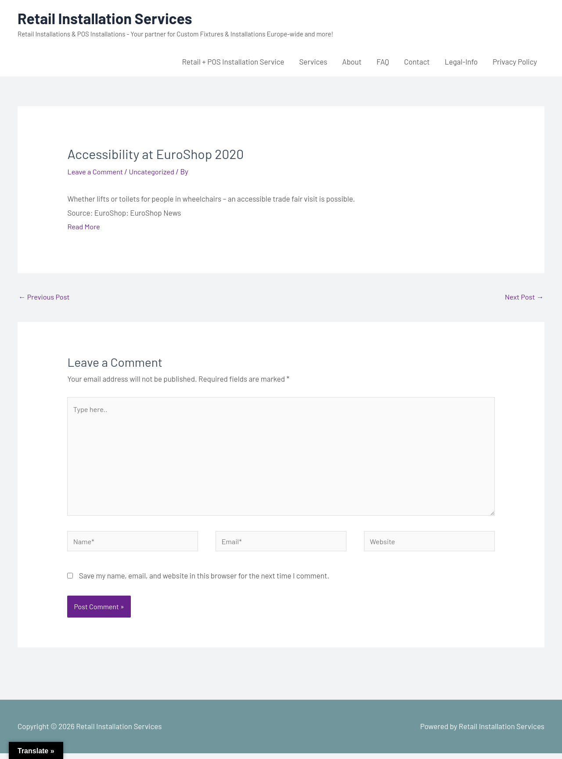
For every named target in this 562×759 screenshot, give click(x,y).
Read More (84, 226)
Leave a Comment (96, 171)
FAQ (382, 61)
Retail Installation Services (108, 18)
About (351, 61)
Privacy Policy (515, 61)
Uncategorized (154, 171)
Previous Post (45, 297)
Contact (417, 61)
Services (313, 61)
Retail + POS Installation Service (233, 61)
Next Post (523, 297)
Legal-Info (461, 61)
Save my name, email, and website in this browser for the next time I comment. (204, 581)
